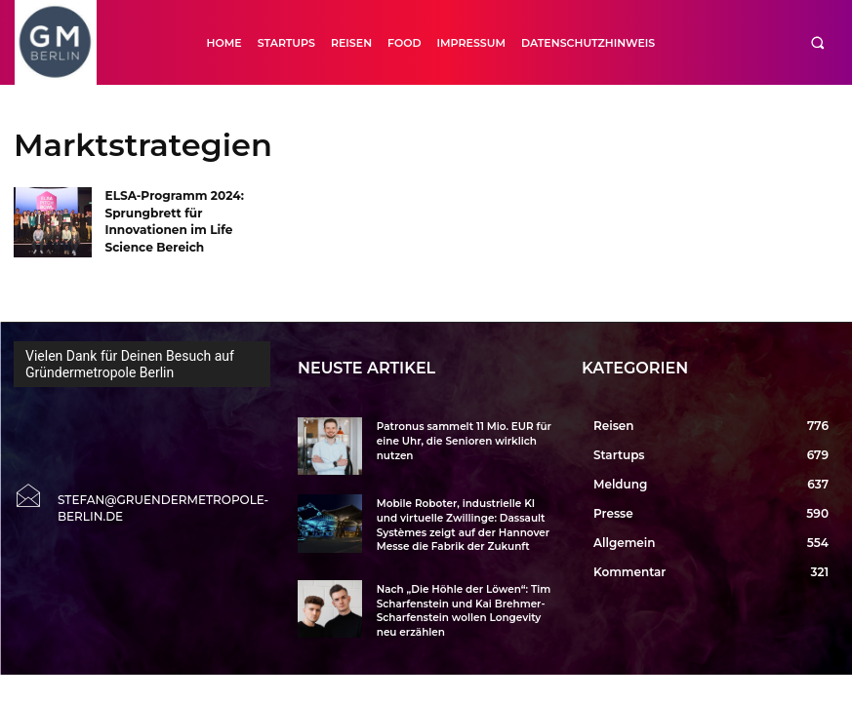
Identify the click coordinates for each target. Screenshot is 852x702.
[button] (817, 42)
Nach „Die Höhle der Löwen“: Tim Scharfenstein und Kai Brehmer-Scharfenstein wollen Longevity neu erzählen (460, 607)
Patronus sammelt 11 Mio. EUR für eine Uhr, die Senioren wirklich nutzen (461, 440)
